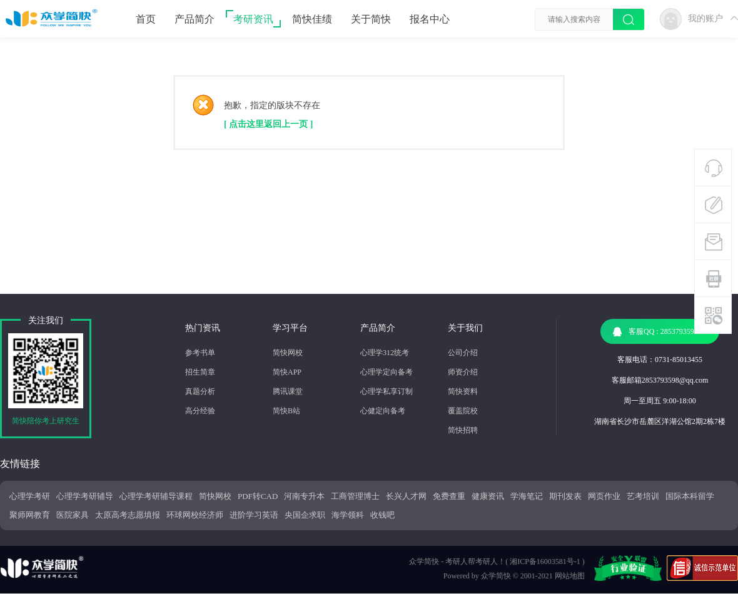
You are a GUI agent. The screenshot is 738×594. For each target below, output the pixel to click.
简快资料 (463, 391)
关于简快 (371, 19)
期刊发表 (565, 496)
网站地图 (570, 575)
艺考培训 (643, 496)
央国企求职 (305, 515)
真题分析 (200, 391)
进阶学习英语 (254, 515)
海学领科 (347, 515)
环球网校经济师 (194, 515)
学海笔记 (526, 496)
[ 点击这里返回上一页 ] (268, 124)
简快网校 (288, 352)
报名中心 (430, 19)
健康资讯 (488, 496)
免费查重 (449, 496)
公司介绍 (463, 352)
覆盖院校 (463, 410)
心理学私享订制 (386, 391)
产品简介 (194, 19)
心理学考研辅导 (84, 496)
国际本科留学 (689, 496)
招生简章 (200, 372)
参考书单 (200, 352)
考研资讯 (253, 19)
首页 (146, 19)
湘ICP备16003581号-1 (545, 561)
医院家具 (72, 515)
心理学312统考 (384, 352)
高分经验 (200, 410)
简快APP (287, 372)
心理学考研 (29, 496)
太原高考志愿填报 (127, 515)
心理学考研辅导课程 (156, 496)
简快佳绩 (312, 19)
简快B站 (286, 410)
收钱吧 (382, 515)
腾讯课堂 (288, 391)
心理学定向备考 (386, 372)
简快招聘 (463, 430)
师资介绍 (463, 372)
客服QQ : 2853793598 (655, 331)
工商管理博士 (355, 496)
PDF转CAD (258, 496)
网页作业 (604, 496)
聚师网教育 (29, 515)
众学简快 (496, 575)
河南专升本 (304, 496)
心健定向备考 (382, 410)
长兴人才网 (406, 496)
